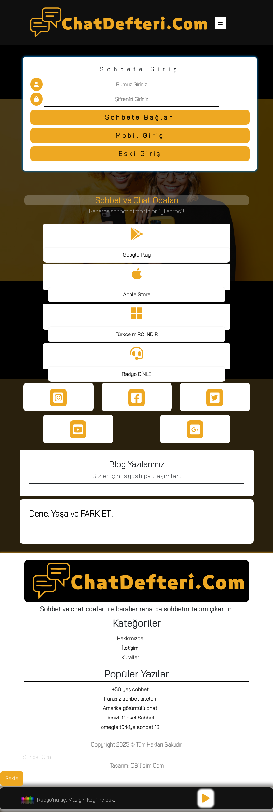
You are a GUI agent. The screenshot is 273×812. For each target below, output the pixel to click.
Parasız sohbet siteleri (130, 698)
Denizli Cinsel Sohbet (130, 717)
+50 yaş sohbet (130, 689)
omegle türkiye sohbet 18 (130, 727)
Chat (47, 756)
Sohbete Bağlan (139, 117)
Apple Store (136, 294)
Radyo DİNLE (136, 374)
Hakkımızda (130, 638)
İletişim (130, 648)
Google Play (137, 254)
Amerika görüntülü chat (130, 708)
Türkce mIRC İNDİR (137, 334)
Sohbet (31, 756)
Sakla (11, 778)
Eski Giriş (139, 154)
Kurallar (130, 657)
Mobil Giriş (140, 135)
